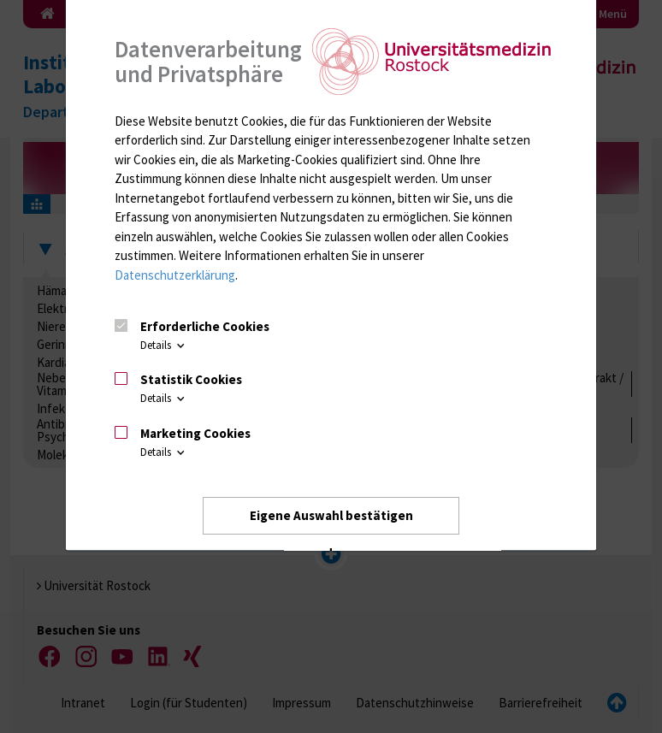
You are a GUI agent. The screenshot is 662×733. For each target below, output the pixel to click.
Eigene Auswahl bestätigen (331, 515)
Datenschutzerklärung (175, 275)
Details (163, 345)
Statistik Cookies (191, 380)
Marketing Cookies (195, 433)
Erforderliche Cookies (204, 326)
